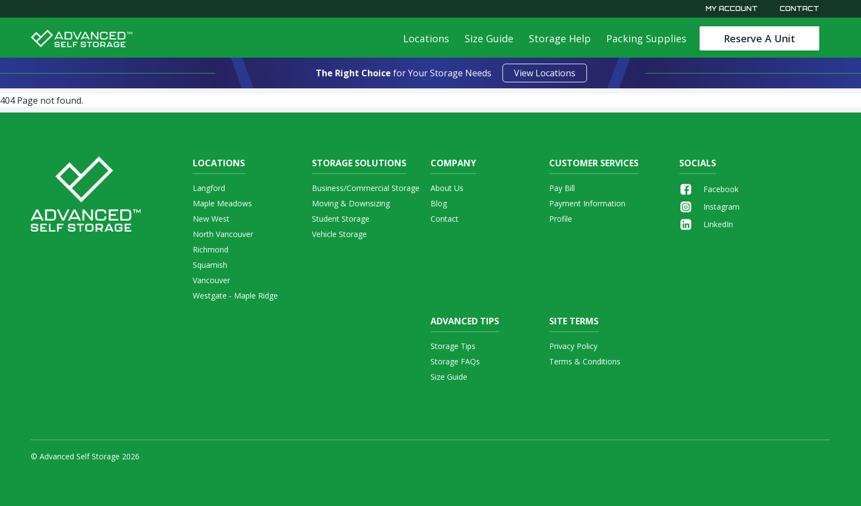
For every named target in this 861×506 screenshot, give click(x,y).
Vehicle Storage (339, 234)
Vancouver (211, 280)
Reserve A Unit (759, 38)
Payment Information (587, 203)
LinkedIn (706, 224)
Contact (799, 8)
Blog (439, 203)
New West (211, 218)
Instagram (709, 206)
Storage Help (560, 38)
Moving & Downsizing (351, 203)
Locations (426, 38)
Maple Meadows (222, 203)
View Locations (544, 73)
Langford (209, 188)
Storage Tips (453, 346)
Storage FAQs (455, 361)
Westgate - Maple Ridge (235, 295)
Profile (560, 218)
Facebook (709, 189)
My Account (732, 8)
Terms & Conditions (584, 361)
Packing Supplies (646, 38)
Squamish (210, 265)
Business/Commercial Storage (366, 188)
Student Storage (341, 218)
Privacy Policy (573, 346)
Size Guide (489, 38)
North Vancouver (223, 234)
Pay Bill (562, 188)
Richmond (210, 249)
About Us (447, 188)
